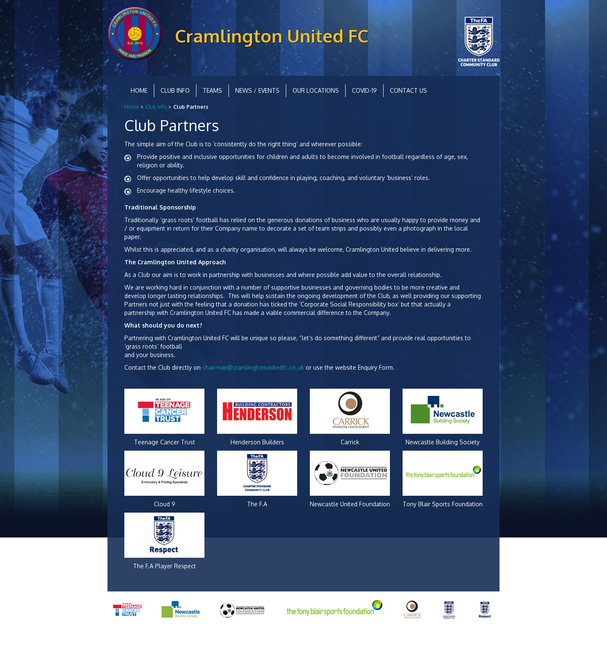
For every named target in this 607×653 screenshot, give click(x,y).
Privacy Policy (124, 640)
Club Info (175, 90)
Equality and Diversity (174, 640)
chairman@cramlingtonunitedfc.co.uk (253, 367)
